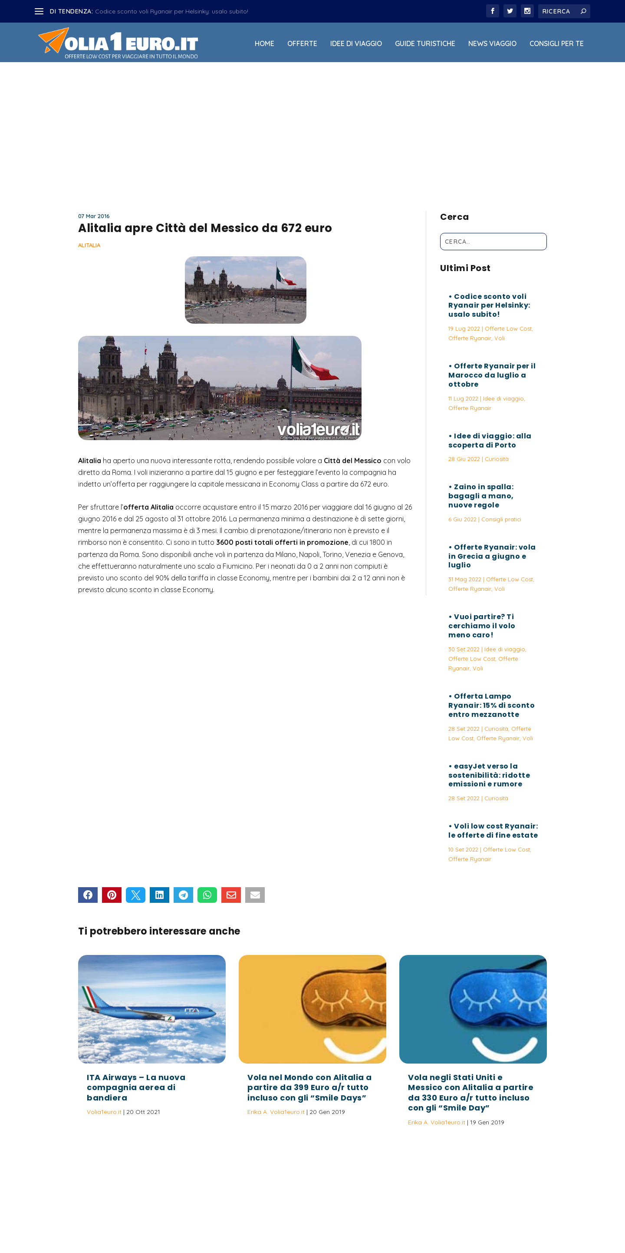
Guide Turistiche (425, 44)
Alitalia (89, 245)
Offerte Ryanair (469, 338)
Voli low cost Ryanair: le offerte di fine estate (493, 830)
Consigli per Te (557, 44)
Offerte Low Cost (508, 328)
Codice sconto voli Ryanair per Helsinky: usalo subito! (171, 11)
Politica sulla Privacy (336, 1224)
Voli (499, 338)
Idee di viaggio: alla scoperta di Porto (490, 440)
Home (264, 44)
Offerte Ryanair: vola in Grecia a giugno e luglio (492, 556)
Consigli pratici (501, 519)
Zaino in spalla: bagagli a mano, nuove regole (481, 496)
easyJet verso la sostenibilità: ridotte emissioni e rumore (489, 775)
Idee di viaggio (356, 44)
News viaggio (492, 44)
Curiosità (497, 458)
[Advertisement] (312, 133)
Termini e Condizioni (401, 1224)
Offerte (302, 44)
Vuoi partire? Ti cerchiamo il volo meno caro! (482, 626)
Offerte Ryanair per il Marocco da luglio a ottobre (492, 375)
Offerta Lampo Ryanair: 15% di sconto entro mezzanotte (491, 705)
